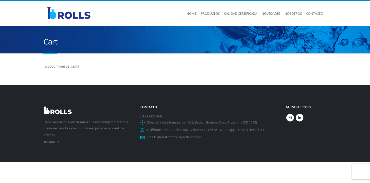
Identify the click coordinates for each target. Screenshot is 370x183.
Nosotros (293, 13)
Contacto (314, 13)
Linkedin (299, 117)
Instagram (290, 117)
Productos (210, 13)
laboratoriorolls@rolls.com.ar (178, 137)
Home (191, 13)
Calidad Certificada (240, 13)
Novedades (271, 13)
